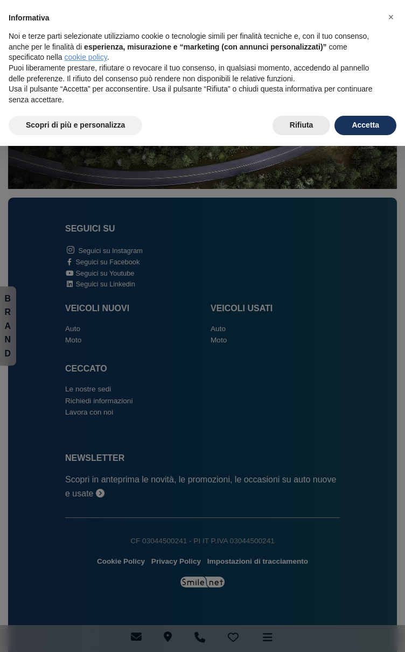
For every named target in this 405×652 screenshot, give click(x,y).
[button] (391, 17)
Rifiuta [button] (301, 125)
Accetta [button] (365, 125)
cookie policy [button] (86, 57)
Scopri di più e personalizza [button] (75, 125)
